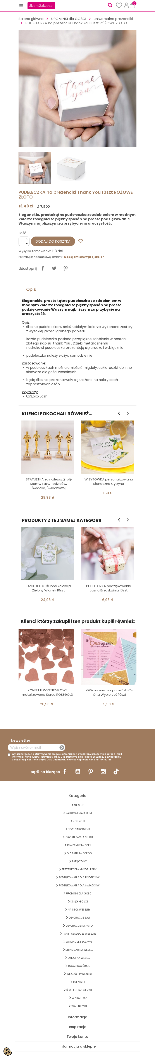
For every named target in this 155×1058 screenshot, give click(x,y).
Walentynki (79, 1006)
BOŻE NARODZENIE (79, 829)
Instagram (103, 771)
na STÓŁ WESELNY (79, 909)
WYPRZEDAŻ (79, 998)
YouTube (77, 771)
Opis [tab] (31, 289)
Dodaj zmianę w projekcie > (84, 257)
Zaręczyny (79, 861)
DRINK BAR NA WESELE (79, 950)
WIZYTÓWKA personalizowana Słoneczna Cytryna (108, 481)
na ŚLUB (79, 805)
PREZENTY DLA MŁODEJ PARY (79, 869)
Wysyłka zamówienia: (35, 251)
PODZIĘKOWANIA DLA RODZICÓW (79, 877)
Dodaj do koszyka (53, 241)
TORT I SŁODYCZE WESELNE (79, 933)
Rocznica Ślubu (79, 966)
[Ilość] (24, 241)
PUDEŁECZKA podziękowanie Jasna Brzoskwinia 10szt (108, 588)
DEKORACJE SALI (79, 917)
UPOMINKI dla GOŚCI (79, 893)
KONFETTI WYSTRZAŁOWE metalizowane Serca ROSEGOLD (47, 692)
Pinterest (65, 268)
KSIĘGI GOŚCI (79, 901)
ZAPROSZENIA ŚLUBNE (79, 813)
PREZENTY (79, 982)
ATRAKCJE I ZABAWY (79, 942)
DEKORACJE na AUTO (79, 925)
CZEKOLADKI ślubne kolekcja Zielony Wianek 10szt (48, 588)
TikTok (116, 771)
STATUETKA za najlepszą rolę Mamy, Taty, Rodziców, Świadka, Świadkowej (49, 483)
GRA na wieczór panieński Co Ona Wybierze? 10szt (109, 692)
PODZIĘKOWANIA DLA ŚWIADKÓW (79, 885)
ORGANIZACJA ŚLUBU (79, 837)
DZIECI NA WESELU (79, 958)
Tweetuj (54, 268)
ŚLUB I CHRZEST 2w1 (79, 990)
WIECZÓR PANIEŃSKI (79, 974)
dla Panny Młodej (79, 845)
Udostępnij (42, 268)
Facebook (64, 771)
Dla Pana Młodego (79, 853)
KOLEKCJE (79, 821)
